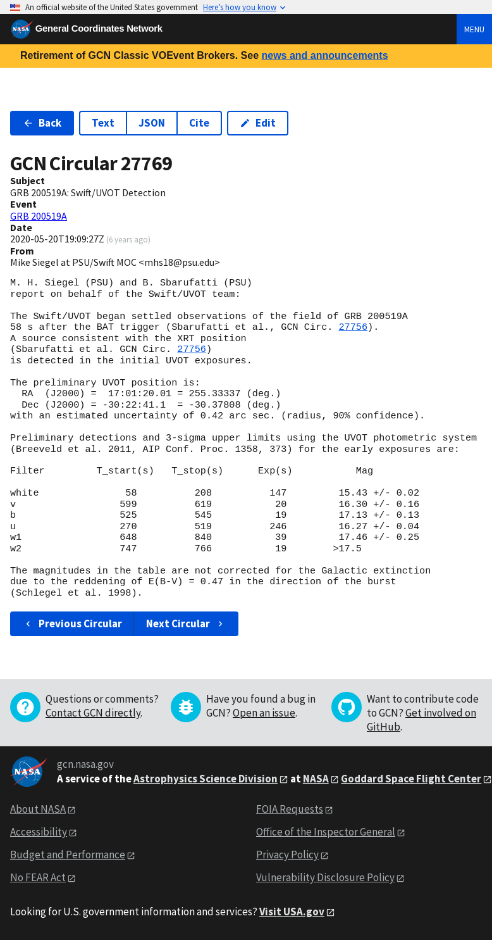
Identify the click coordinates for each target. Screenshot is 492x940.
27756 (352, 327)
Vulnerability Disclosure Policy (325, 877)
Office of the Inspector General (325, 832)
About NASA (38, 809)
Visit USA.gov (291, 911)
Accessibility (38, 832)
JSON (151, 123)
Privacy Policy (287, 855)
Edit (258, 123)
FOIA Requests (289, 809)
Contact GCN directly (93, 713)
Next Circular (186, 623)
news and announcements (324, 55)
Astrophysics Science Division (205, 779)
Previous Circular (72, 623)
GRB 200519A (38, 216)
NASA (316, 779)
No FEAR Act (38, 877)
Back (42, 123)
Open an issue (264, 713)
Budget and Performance (67, 855)
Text (103, 123)
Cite (199, 123)
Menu (474, 29)
